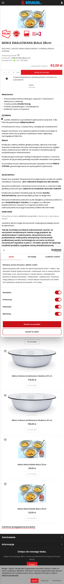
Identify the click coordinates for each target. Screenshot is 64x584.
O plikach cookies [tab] (52, 257)
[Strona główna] (32, 3)
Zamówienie (32, 537)
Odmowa (45, 581)
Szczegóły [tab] (32, 257)
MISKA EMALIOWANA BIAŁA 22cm (32, 464)
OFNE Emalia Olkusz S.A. (21, 58)
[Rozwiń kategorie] (3, 3)
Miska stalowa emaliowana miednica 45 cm (32, 376)
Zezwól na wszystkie (32, 324)
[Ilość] (9, 72)
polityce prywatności (10, 575)
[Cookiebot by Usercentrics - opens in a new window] (51, 250)
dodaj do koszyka (41, 72)
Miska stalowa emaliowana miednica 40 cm (32, 420)
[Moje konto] (62, 3)
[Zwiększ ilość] (4, 72)
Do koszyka (32, 341)
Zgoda (34, 581)
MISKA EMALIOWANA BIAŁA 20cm (32, 509)
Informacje (32, 544)
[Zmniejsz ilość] (13, 72)
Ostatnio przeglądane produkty (18, 526)
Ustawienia (56, 581)
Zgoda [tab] (11, 257)
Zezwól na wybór (32, 332)
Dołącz (32, 564)
